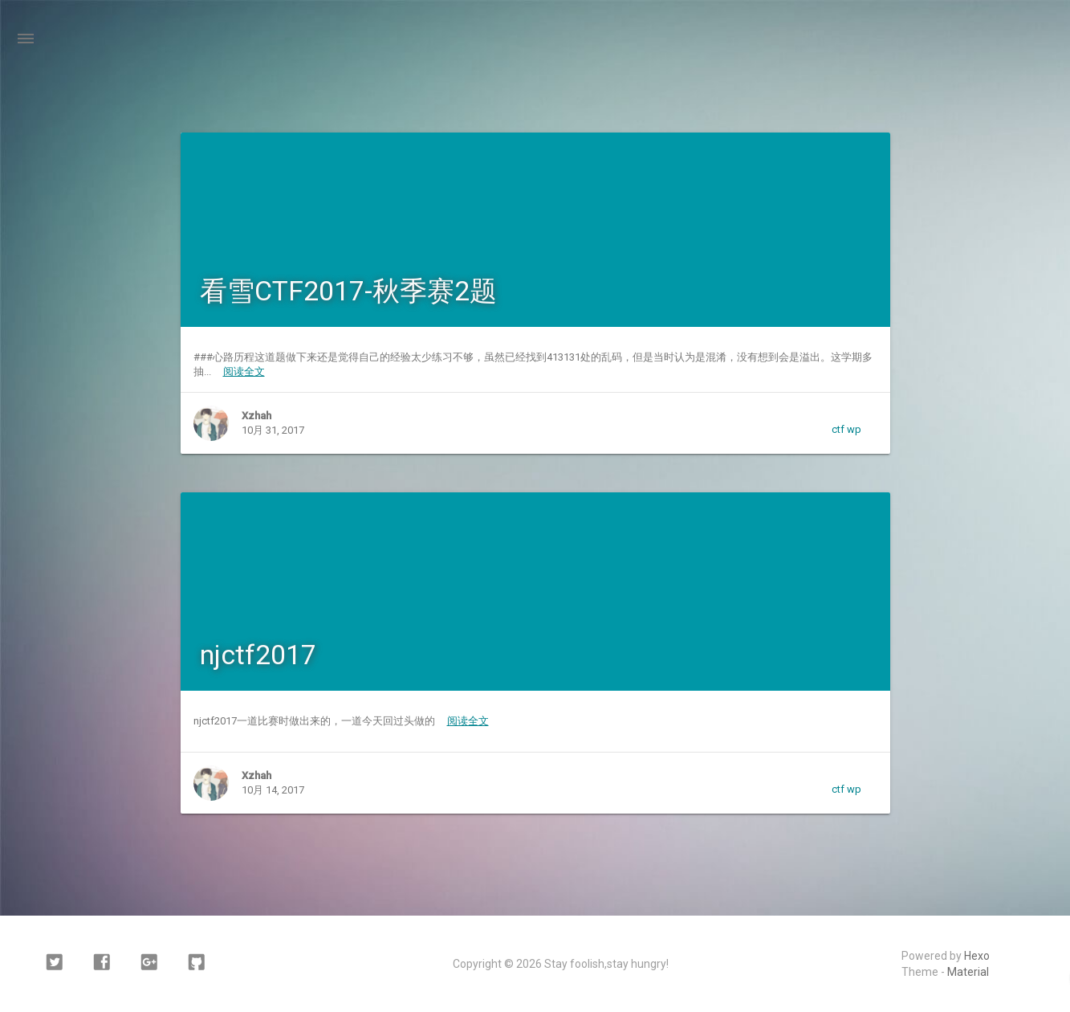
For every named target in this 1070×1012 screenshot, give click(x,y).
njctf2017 (258, 655)
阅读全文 (244, 371)
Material (968, 971)
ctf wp (846, 429)
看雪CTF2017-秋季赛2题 (348, 291)
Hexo (977, 955)
